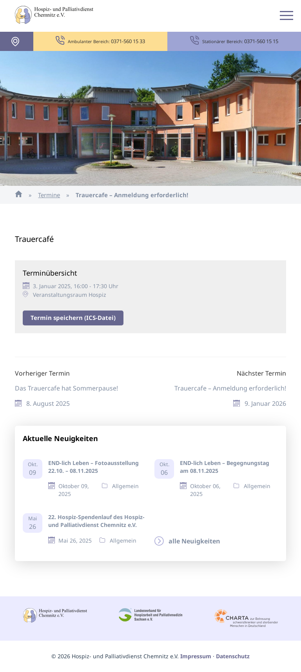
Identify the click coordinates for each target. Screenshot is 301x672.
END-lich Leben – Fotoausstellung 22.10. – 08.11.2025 (93, 466)
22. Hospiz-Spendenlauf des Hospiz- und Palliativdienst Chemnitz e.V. (96, 521)
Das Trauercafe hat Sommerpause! (66, 388)
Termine (49, 195)
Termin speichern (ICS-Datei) (73, 317)
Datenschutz (233, 656)
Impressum (195, 656)
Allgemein (125, 486)
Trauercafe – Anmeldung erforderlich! (230, 388)
